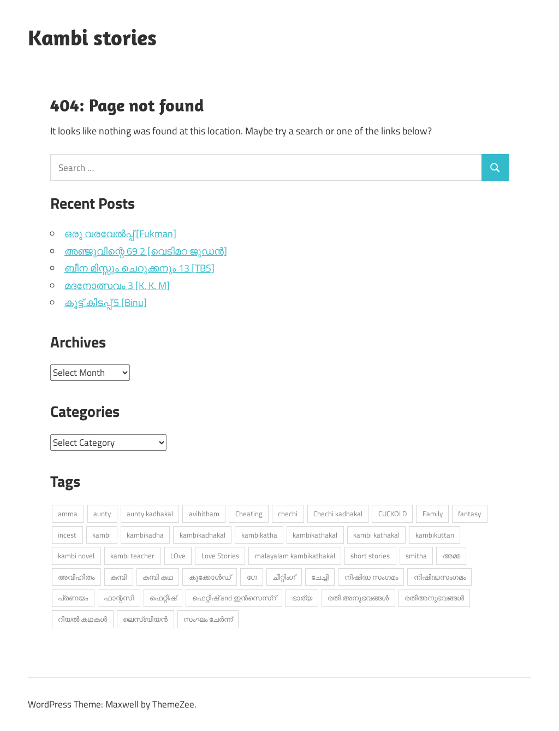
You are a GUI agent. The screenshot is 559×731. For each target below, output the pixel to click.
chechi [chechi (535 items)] (288, 513)
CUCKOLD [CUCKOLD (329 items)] (392, 513)
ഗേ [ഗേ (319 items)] (252, 576)
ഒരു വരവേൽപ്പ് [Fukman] (120, 233)
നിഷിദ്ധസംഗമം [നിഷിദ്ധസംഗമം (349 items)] (440, 576)
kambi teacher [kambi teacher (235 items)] (132, 555)
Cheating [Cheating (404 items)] (249, 513)
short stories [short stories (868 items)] (370, 555)
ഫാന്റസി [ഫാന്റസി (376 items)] (119, 597)
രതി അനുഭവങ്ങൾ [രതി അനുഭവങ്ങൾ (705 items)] (358, 597)
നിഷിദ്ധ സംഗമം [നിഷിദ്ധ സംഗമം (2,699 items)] (371, 576)
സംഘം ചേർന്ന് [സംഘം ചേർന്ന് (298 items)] (208, 619)
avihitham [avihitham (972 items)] (204, 513)
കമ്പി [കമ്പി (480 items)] (118, 576)
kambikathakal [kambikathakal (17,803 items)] (315, 534)
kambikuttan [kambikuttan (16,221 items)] (434, 534)
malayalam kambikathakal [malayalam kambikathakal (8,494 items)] (295, 555)
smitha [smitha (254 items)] (416, 555)
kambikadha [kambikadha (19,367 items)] (145, 534)
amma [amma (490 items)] (68, 513)
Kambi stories (92, 37)
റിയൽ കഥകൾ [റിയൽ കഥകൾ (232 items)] (82, 619)
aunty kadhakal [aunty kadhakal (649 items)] (150, 513)
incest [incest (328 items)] (67, 534)
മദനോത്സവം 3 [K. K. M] (117, 285)
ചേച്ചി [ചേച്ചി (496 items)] (320, 576)
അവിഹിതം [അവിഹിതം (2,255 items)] (76, 576)
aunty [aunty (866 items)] (102, 513)
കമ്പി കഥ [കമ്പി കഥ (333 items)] (157, 576)
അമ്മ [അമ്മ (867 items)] (451, 555)
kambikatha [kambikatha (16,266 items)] (259, 534)
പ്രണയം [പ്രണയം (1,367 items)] (73, 597)
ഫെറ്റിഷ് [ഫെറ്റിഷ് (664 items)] (163, 597)
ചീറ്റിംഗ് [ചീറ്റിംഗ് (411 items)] (283, 576)
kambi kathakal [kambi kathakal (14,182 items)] (376, 534)
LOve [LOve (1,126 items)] (178, 555)
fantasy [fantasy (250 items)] (469, 513)
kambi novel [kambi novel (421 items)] (76, 555)
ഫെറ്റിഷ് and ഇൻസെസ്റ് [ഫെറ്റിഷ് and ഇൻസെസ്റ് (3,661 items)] (234, 597)
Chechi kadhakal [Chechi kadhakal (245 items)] (337, 513)
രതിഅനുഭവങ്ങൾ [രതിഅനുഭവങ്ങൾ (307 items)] (434, 597)
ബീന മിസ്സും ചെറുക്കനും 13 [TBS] (139, 268)
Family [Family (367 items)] (433, 513)
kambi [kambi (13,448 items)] (101, 534)
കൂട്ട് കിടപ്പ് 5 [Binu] (105, 302)
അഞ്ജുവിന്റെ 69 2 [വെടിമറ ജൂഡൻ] (145, 251)
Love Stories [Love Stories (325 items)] (220, 555)
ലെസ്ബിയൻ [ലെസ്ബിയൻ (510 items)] (145, 619)
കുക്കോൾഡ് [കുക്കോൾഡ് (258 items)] (210, 576)
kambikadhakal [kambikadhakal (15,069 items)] (202, 534)
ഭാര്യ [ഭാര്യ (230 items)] (302, 597)
